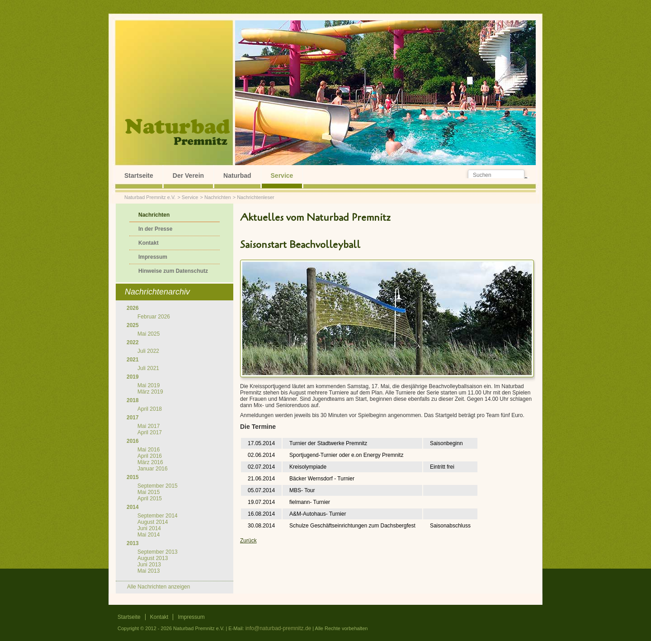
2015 (133, 477)
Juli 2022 (148, 351)
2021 (133, 359)
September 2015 (157, 486)
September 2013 (157, 552)
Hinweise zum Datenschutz (173, 271)
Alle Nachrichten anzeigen (158, 587)
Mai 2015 (148, 492)
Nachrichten (217, 197)
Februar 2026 (153, 316)
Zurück (248, 540)
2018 (133, 400)
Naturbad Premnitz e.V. (149, 197)
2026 (133, 308)
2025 (133, 325)
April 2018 (149, 409)
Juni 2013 (149, 564)
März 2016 (150, 462)
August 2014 (152, 522)
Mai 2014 (148, 535)
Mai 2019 (148, 385)
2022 (133, 342)
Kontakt (148, 243)
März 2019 (150, 392)
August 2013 (152, 558)
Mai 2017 (148, 426)
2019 (133, 377)
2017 (133, 417)
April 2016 (149, 456)
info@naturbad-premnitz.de (278, 628)
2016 (133, 441)
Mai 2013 (148, 571)
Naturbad (237, 175)
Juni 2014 (149, 528)
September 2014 (157, 516)
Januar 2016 (152, 468)
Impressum (152, 257)
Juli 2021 (148, 368)
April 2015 (149, 498)
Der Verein (188, 175)
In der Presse (155, 229)
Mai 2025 (148, 334)
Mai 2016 (148, 449)
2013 (133, 543)
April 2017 (149, 432)
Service (282, 175)
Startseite (138, 175)
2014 (133, 507)
